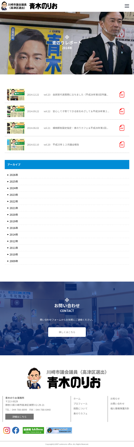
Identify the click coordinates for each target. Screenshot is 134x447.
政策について (80, 408)
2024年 (14, 188)
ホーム (77, 398)
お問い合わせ (117, 403)
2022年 (14, 201)
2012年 (14, 241)
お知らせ (115, 398)
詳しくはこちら (67, 332)
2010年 (14, 254)
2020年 (14, 214)
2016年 (14, 228)
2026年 (14, 175)
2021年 (14, 208)
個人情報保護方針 (119, 408)
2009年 (14, 261)
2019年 (14, 221)
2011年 (14, 248)
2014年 (14, 234)
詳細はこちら (19, 416)
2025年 (14, 181)
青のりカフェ (80, 413)
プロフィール (80, 403)
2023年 (14, 195)
